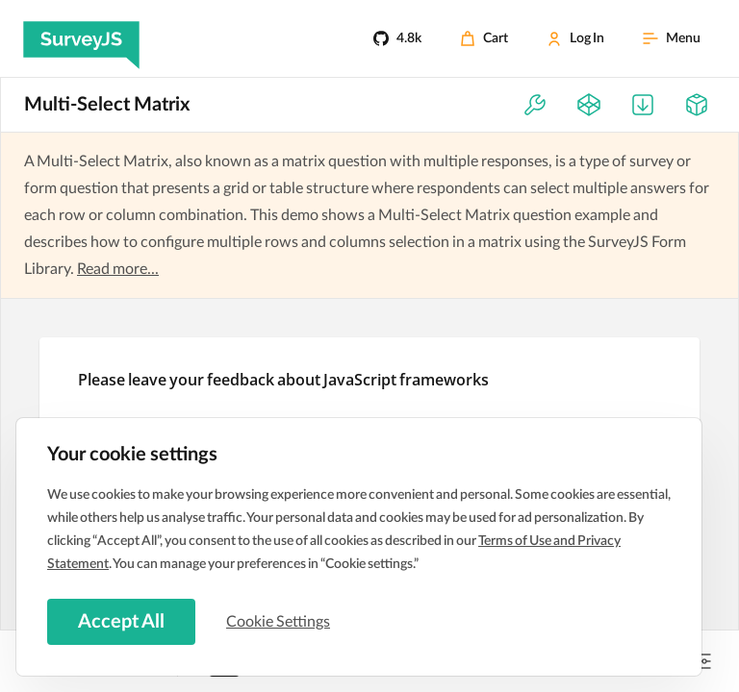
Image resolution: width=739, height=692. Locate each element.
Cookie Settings (278, 622)
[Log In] (575, 38)
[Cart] (484, 38)
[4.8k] (397, 38)
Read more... (118, 269)
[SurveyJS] (81, 38)
